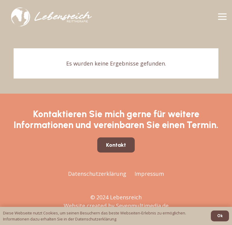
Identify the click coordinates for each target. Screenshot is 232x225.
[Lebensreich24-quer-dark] (53, 16)
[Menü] (222, 16)
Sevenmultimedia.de (142, 205)
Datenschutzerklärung (97, 173)
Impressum (149, 173)
